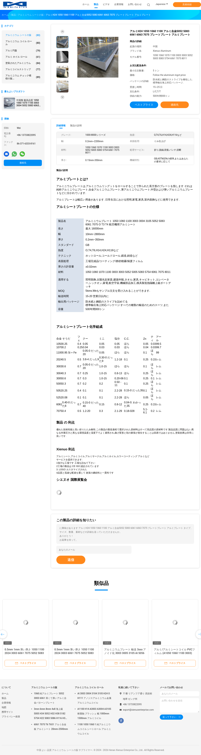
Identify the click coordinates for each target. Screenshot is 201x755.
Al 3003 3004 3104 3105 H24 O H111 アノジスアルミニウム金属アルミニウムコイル (94, 698)
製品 (4, 698)
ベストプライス (144, 104)
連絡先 (22, 162)
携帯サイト (7, 712)
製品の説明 (76, 125)
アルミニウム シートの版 (22, 35)
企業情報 (6, 702)
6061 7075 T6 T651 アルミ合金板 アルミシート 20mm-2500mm (51, 726)
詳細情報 (61, 125)
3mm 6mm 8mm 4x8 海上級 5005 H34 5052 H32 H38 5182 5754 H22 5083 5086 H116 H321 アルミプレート (51, 714)
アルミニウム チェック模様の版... (22, 77)
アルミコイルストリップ (22, 69)
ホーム (5, 693)
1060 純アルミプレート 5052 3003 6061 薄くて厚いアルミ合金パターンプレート (50, 698)
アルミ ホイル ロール (22, 57)
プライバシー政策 (11, 716)
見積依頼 (187, 4)
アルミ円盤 (22, 50)
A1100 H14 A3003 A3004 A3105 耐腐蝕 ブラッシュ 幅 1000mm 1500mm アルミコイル (94, 713)
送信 (71, 560)
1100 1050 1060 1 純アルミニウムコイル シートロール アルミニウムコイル (94, 729)
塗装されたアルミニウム (22, 63)
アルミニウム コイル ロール (22, 43)
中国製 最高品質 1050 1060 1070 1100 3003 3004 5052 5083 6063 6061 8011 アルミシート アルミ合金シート (29, 103)
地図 (4, 707)
